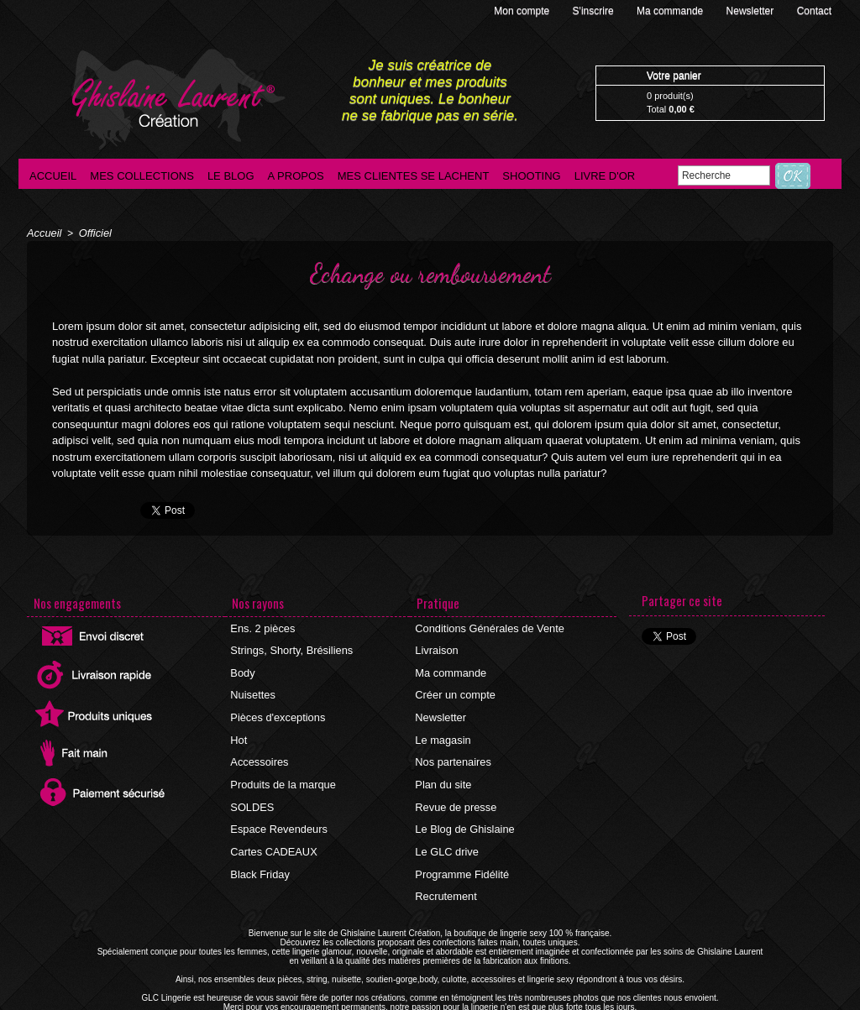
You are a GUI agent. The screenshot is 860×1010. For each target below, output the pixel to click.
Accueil (52, 176)
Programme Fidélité (461, 849)
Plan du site (443, 768)
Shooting (531, 176)
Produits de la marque (281, 768)
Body (243, 667)
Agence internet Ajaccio (477, 1005)
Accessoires (259, 748)
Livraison (437, 647)
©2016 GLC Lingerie (379, 1005)
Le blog (230, 176)
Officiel (92, 232)
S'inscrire (594, 11)
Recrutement (446, 869)
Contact (814, 11)
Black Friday (259, 849)
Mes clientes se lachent (414, 176)
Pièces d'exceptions (276, 708)
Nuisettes (253, 687)
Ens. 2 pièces (262, 627)
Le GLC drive (446, 829)
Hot (240, 728)
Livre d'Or (605, 176)
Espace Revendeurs (277, 808)
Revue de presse (455, 788)
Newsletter (751, 11)
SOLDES (252, 788)
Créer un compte (454, 687)
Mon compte (523, 11)
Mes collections (142, 176)
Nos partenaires (452, 748)
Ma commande (671, 11)
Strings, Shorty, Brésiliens (289, 647)
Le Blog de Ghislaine (463, 808)
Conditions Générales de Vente (486, 627)
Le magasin (443, 728)
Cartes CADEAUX (272, 829)
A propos (296, 176)
